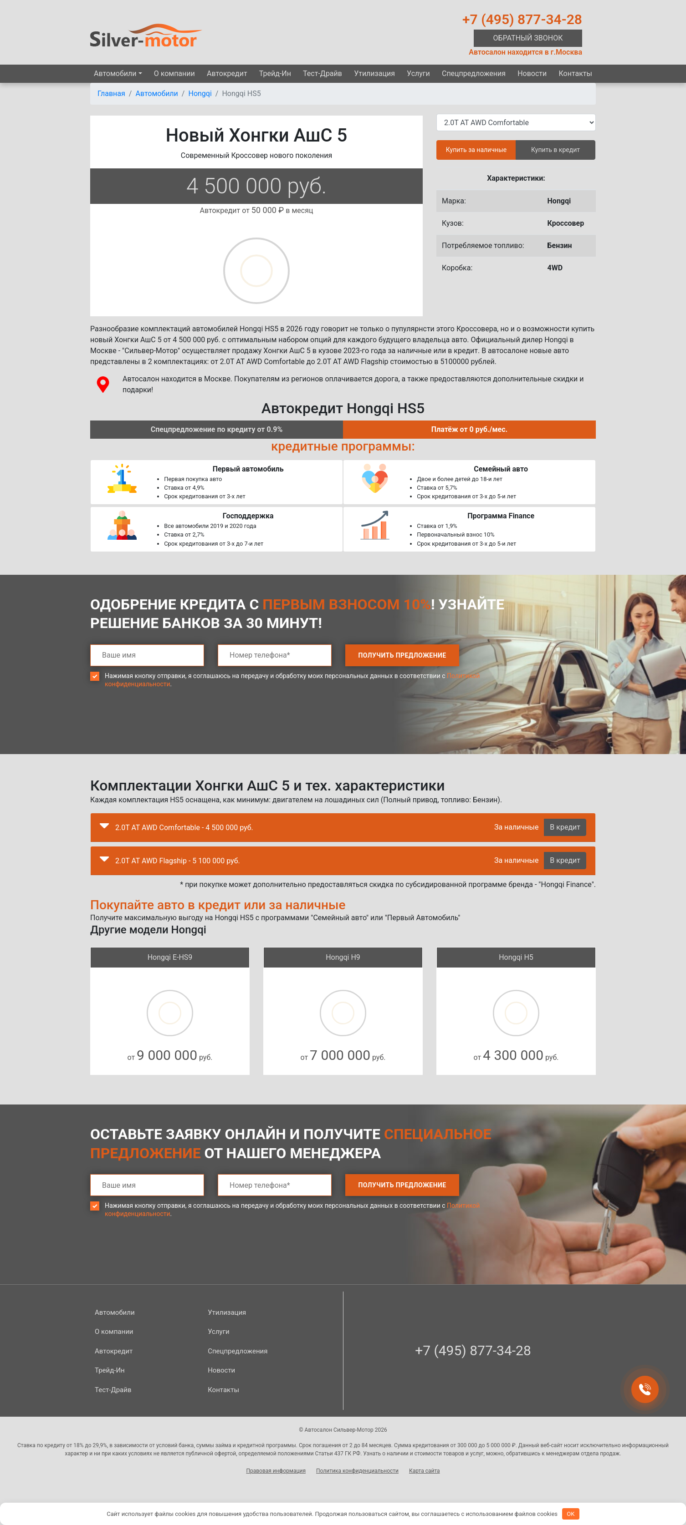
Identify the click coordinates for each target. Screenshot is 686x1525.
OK (570, 1513)
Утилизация (374, 73)
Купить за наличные (476, 149)
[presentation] (159, 728)
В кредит (565, 827)
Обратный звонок (528, 38)
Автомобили (115, 73)
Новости (532, 73)
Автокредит (227, 73)
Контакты (575, 73)
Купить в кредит (555, 149)
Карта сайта (424, 1471)
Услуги (418, 73)
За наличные (516, 827)
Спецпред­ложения (474, 73)
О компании (174, 73)
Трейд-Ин (275, 73)
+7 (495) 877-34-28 (522, 19)
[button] (104, 827)
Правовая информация (276, 1471)
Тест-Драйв (322, 73)
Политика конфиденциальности (357, 1471)
